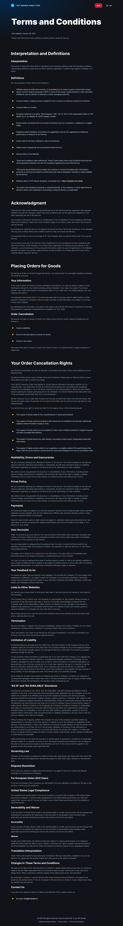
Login (109, 5)
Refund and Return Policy (47, 922)
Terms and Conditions (76, 922)
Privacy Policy (62, 922)
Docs (98, 5)
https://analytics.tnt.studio (72, 181)
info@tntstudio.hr (31, 899)
